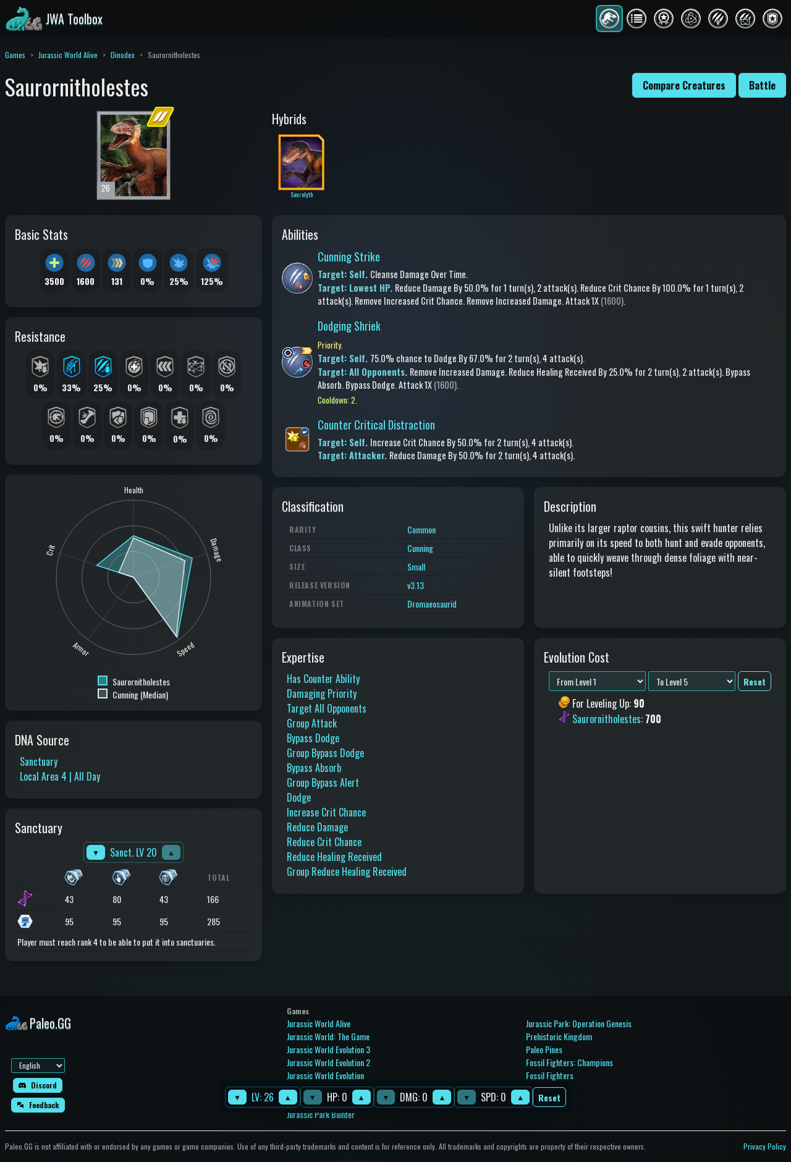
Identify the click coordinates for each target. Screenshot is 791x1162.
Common (421, 529)
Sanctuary (38, 761)
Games (15, 54)
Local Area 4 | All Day (60, 776)
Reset (549, 1097)
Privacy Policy (764, 1146)
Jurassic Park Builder (321, 1114)
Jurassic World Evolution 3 (328, 1049)
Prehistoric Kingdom (559, 1036)
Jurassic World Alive (68, 54)
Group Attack (312, 723)
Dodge (299, 797)
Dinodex (123, 54)
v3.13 (415, 585)
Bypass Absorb (314, 767)
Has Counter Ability (323, 678)
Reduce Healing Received (334, 856)
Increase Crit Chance (326, 812)
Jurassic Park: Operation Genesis (579, 1023)
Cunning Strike (349, 256)
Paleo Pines (544, 1049)
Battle (762, 85)
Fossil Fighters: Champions (569, 1062)
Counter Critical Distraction (376, 425)
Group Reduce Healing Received (347, 871)
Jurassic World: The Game (328, 1036)
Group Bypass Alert (323, 782)
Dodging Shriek (349, 326)
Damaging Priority (322, 693)
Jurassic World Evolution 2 (328, 1062)
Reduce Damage (317, 827)
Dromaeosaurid (432, 603)
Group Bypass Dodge (325, 752)
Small (416, 566)
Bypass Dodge (313, 738)
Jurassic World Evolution (325, 1075)
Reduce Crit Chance (324, 841)
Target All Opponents (326, 708)
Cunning (420, 547)
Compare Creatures (684, 85)
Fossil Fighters (549, 1075)
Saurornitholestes (606, 718)
